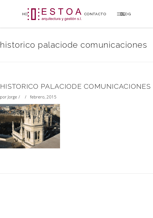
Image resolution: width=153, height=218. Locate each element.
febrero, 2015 (43, 97)
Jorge (12, 97)
